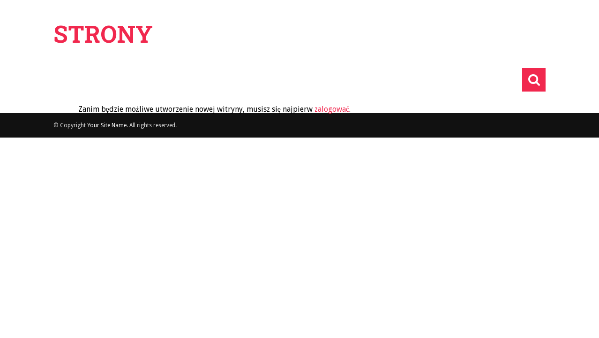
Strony (103, 33)
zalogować (331, 109)
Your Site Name (107, 125)
